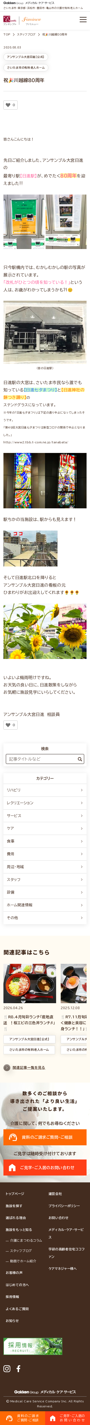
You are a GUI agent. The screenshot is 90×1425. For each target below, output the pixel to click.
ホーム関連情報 (45, 905)
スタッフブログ (26, 34)
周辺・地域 (45, 867)
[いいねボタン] (8, 105)
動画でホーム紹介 (23, 1261)
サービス (45, 816)
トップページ (15, 1193)
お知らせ (12, 1320)
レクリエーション (45, 803)
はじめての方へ (17, 1285)
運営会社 (55, 1193)
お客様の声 (14, 1272)
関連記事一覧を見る (24, 1069)
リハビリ (45, 790)
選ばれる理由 (16, 1217)
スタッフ (45, 879)
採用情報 (12, 1296)
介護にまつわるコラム (26, 1240)
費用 (45, 854)
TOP (7, 34)
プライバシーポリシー (64, 1206)
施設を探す (14, 1206)
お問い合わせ (59, 1217)
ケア (45, 828)
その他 (45, 918)
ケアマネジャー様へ (63, 1268)
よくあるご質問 (17, 1309)
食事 (45, 841)
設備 (45, 892)
